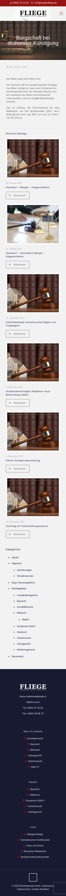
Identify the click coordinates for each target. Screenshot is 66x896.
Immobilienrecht (25, 607)
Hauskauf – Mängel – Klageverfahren (28, 187)
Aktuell (15, 557)
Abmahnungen (24, 570)
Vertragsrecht (23, 643)
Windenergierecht (26, 649)
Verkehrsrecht (24, 638)
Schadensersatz (25, 576)
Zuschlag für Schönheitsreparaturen (27, 526)
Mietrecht (21, 612)
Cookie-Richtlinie (40, 889)
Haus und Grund (35, 845)
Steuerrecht (17, 656)
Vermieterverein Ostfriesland (34, 840)
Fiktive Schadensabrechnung (23, 460)
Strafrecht (22, 632)
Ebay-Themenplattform (23, 582)
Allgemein (17, 563)
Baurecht (21, 601)
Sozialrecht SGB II (26, 626)
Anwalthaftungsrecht (27, 595)
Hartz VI (35, 767)
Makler (25, 619)
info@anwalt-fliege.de (45, 2)
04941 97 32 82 (21, 2)
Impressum (47, 885)
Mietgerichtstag (35, 834)
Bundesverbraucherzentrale (35, 857)
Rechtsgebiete (19, 588)
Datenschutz (23, 889)
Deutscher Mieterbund (35, 851)
